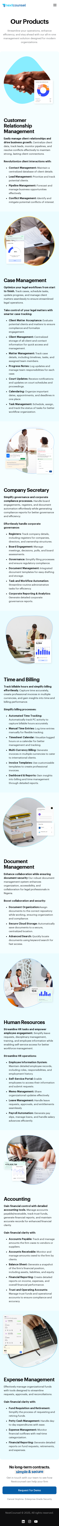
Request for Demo (29, 1494)
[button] (54, 5)
